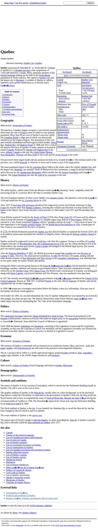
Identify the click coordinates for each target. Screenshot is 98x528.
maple (3, 355)
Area (59, 85)
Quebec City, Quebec (33, 63)
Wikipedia (19, 525)
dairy (66, 353)
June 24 (73, 420)
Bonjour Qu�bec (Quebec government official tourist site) (32, 498)
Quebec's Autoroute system (18, 477)
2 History (6, 97)
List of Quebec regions (16, 457)
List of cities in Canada (16, 440)
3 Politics (6, 99)
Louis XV (68, 217)
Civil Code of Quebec (15, 472)
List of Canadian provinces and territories (24, 437)
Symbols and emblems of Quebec (20, 495)
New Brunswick (29, 258)
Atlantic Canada (12, 152)
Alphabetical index (38, 3)
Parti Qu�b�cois (33, 278)
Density (62, 101)
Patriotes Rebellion (17, 253)
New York (32, 155)
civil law (42, 241)
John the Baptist (40, 420)
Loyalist (91, 241)
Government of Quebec (77, 149)
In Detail (67, 72)
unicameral (73, 318)
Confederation (63, 107)
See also (5, 427)
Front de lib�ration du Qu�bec (57, 266)
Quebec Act (43, 232)
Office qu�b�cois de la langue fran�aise (25, 467)
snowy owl (37, 415)
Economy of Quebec (21, 341)
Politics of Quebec (21, 311)
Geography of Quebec (22, 125)
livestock (55, 355)
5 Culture (6, 104)
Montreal (86, 82)
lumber (9, 348)
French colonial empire (31, 224)
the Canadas (67, 253)
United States (39, 152)
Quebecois (10, 462)
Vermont (19, 155)
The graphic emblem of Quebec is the (17, 393)
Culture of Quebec (21, 365)
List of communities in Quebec (19, 447)
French (51, 68)
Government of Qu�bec (17, 493)
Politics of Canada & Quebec (19, 470)
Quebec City (87, 80)
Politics (5, 306)
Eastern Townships (70, 172)
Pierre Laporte (16, 273)
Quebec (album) (29, 513)
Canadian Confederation (68, 258)
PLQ (84, 143)
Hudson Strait (26, 145)
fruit (80, 353)
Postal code (62, 123)
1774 (5, 232)
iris (33, 408)
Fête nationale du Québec (39, 422)
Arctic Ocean (61, 155)
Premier (60, 142)
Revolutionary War (28, 244)
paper (3, 348)
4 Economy (6, 102)
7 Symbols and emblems (12, 109)
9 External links (8, 114)
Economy (6, 336)
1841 (12, 256)
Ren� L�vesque (64, 278)
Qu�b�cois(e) (8, 85)
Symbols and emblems (14, 380)
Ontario (29, 150)
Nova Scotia (46, 258)
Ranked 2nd (87, 96)
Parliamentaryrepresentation (63, 131)
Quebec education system (17, 452)
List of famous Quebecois (17, 465)
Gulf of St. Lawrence (47, 175)
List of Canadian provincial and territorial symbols (28, 450)
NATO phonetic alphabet (41, 505)
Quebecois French (14, 460)
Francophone (44, 75)
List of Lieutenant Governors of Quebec (23, 445)
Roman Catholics (33, 207)
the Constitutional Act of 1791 (51, 244)
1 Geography (7, 94)
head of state (57, 316)
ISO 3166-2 (62, 126)
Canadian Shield (11, 137)
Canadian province (22, 70)
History (5, 180)
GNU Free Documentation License (68, 525)
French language (8, 75)
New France (76, 219)
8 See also (6, 112)
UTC (84, 115)
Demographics (9, 370)
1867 (84, 109)
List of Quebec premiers (16, 442)
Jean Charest (87, 140)
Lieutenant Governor (66, 146)
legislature (25, 326)
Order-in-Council (13, 403)
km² (92, 90)
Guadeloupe (31, 219)
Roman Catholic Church (83, 234)
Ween (14, 513)
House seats (62, 135)
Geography (7, 120)
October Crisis (22, 271)
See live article (21, 3)
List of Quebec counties (16, 455)
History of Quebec (21, 185)
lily (63, 408)
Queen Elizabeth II (41, 316)
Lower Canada (21, 249)
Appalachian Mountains (30, 172)
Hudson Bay (10, 145)
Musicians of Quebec (15, 480)
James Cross (39, 271)
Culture (5, 360)
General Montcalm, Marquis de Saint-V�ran (66, 398)
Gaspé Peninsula (19, 175)
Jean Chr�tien (80, 298)
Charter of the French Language (20, 435)
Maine (49, 152)
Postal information (65, 118)
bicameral (39, 326)
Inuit (71, 162)
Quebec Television (64, 365)
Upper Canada (41, 246)
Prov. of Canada (89, 104)
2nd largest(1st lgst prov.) (88, 86)
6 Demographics (8, 107)
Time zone (61, 115)
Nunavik (23, 162)
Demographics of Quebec (24, 375)
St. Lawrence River (38, 167)
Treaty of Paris (40, 217)
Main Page (9, 3)
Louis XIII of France (25, 205)
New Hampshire (8, 155)
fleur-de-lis (39, 393)
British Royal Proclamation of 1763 (64, 224)
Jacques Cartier (57, 198)
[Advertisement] (49, 27)
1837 (31, 253)
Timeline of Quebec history (18, 482)
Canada (10, 150)
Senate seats (62, 137)
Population (61, 96)
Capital (60, 80)
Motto (66, 75)
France (23, 132)
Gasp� (91, 198)
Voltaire (35, 222)
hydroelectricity (24, 348)
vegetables (87, 353)
